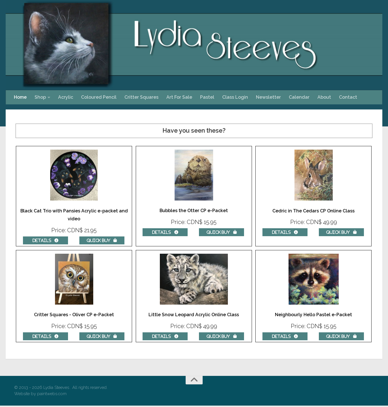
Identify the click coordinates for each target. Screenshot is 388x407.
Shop (40, 97)
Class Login (235, 97)
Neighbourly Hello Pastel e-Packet (313, 315)
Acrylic (65, 97)
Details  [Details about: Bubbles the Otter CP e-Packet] (165, 232)
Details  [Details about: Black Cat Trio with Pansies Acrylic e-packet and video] (45, 240)
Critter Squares (141, 97)
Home (20, 97)
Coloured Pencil (98, 97)
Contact (348, 97)
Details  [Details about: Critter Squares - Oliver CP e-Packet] (45, 337)
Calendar (299, 97)
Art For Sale (179, 97)
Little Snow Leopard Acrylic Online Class (193, 315)
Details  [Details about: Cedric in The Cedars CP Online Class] (285, 232)
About (324, 97)
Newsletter (268, 97)
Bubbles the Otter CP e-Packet (194, 211)
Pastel (207, 97)
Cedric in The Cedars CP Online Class (313, 211)
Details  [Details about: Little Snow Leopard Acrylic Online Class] (165, 337)
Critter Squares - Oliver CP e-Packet (74, 315)
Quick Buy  (102, 240)
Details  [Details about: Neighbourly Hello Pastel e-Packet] (285, 337)
